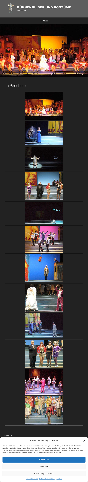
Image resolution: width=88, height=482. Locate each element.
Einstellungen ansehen (44, 473)
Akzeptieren (44, 460)
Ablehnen (44, 467)
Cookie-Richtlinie (32, 479)
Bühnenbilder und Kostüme (44, 7)
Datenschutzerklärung (47, 479)
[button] (84, 440)
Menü (44, 21)
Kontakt (59, 479)
